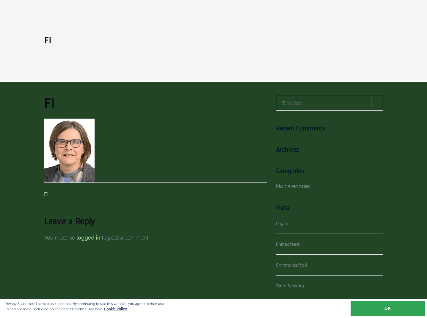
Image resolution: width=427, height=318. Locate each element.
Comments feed (291, 265)
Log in (282, 223)
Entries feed (287, 244)
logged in (88, 237)
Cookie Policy (115, 309)
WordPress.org (290, 286)
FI (46, 194)
